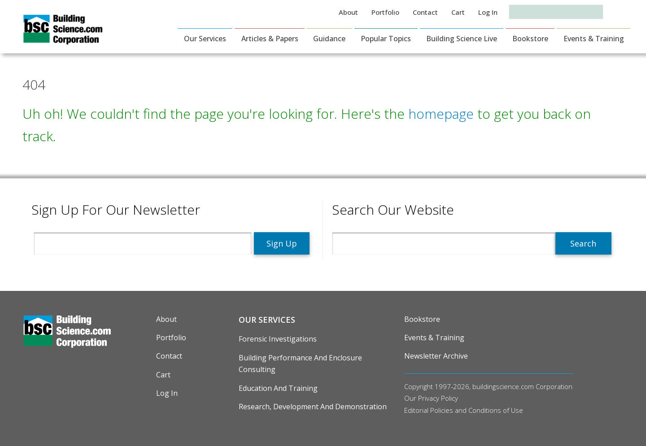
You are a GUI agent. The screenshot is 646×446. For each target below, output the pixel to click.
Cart (458, 12)
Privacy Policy (438, 398)
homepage (441, 113)
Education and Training (278, 388)
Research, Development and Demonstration (313, 406)
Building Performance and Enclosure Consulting (300, 363)
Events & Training (593, 38)
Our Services (205, 38)
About (348, 12)
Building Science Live (461, 38)
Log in (488, 12)
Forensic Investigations (278, 339)
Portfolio (385, 12)
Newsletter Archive (436, 356)
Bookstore (530, 38)
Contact (425, 12)
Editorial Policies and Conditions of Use (463, 410)
